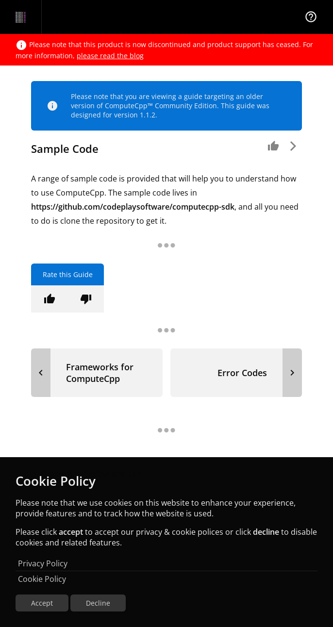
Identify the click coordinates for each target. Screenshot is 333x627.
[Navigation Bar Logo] (20, 17)
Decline (98, 603)
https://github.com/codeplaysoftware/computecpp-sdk (132, 206)
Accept (42, 603)
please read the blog (110, 55)
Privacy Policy (42, 563)
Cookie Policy (42, 579)
